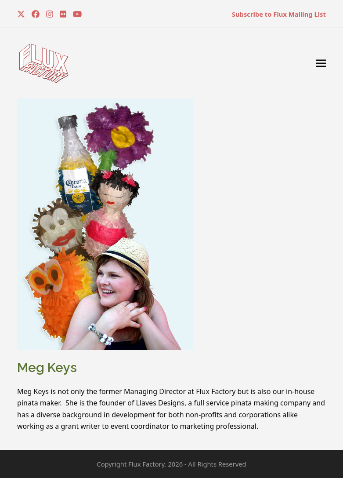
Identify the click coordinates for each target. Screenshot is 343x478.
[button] (321, 63)
